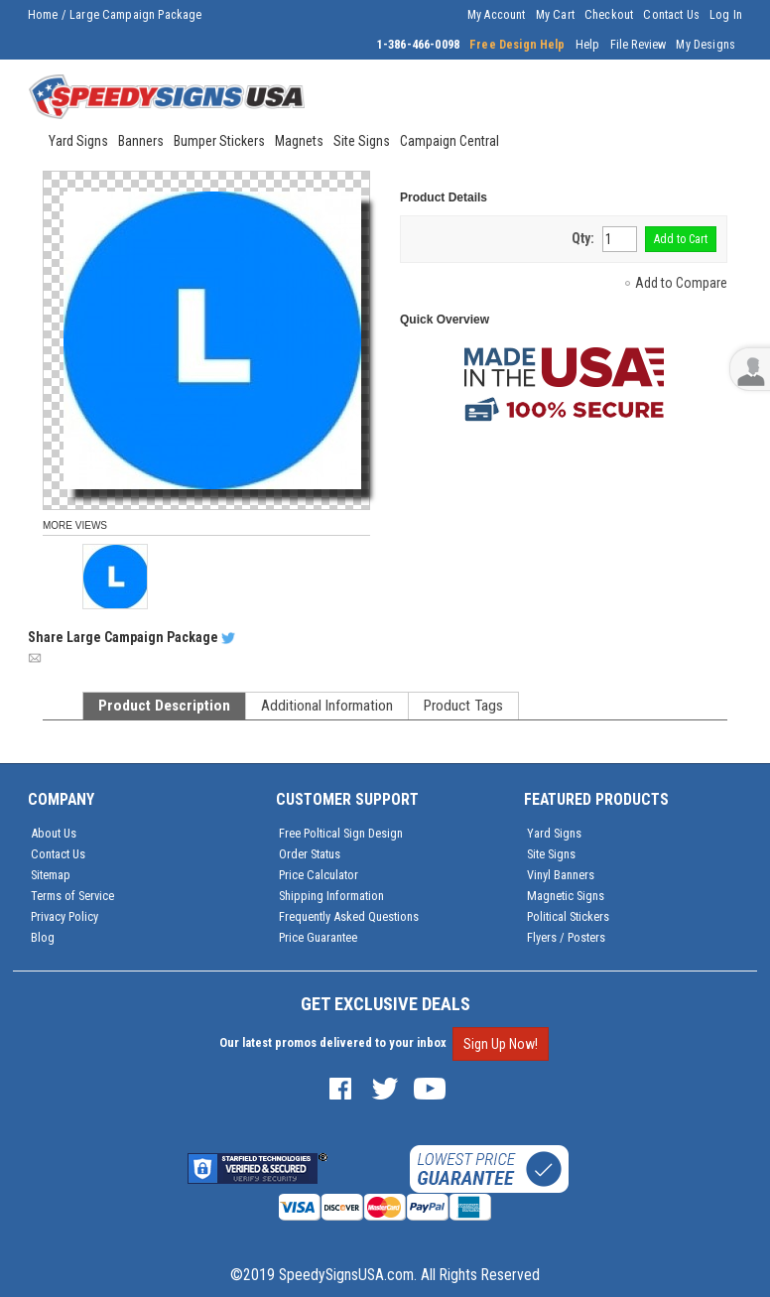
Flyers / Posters (566, 937)
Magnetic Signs (565, 895)
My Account (496, 15)
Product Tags (463, 705)
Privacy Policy (64, 916)
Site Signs (551, 853)
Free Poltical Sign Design (341, 833)
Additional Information (327, 705)
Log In (725, 15)
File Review (638, 45)
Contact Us (671, 15)
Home (43, 15)
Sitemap (50, 874)
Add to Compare (681, 283)
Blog (43, 937)
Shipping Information (331, 895)
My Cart (555, 15)
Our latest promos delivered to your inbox (333, 1042)
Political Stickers (568, 916)
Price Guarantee (318, 937)
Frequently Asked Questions (349, 916)
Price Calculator (318, 874)
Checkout (608, 15)
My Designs (705, 45)
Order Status (309, 853)
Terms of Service (72, 895)
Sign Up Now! (500, 1044)
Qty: (583, 238)
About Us (53, 833)
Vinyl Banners (560, 874)
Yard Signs (554, 833)
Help (588, 45)
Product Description (164, 705)
